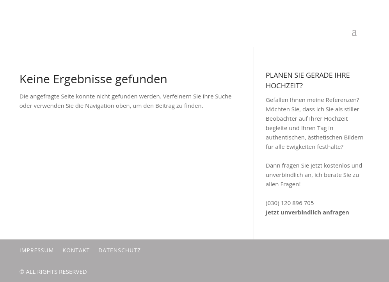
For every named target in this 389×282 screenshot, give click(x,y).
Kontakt (76, 250)
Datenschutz (119, 250)
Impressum (37, 250)
